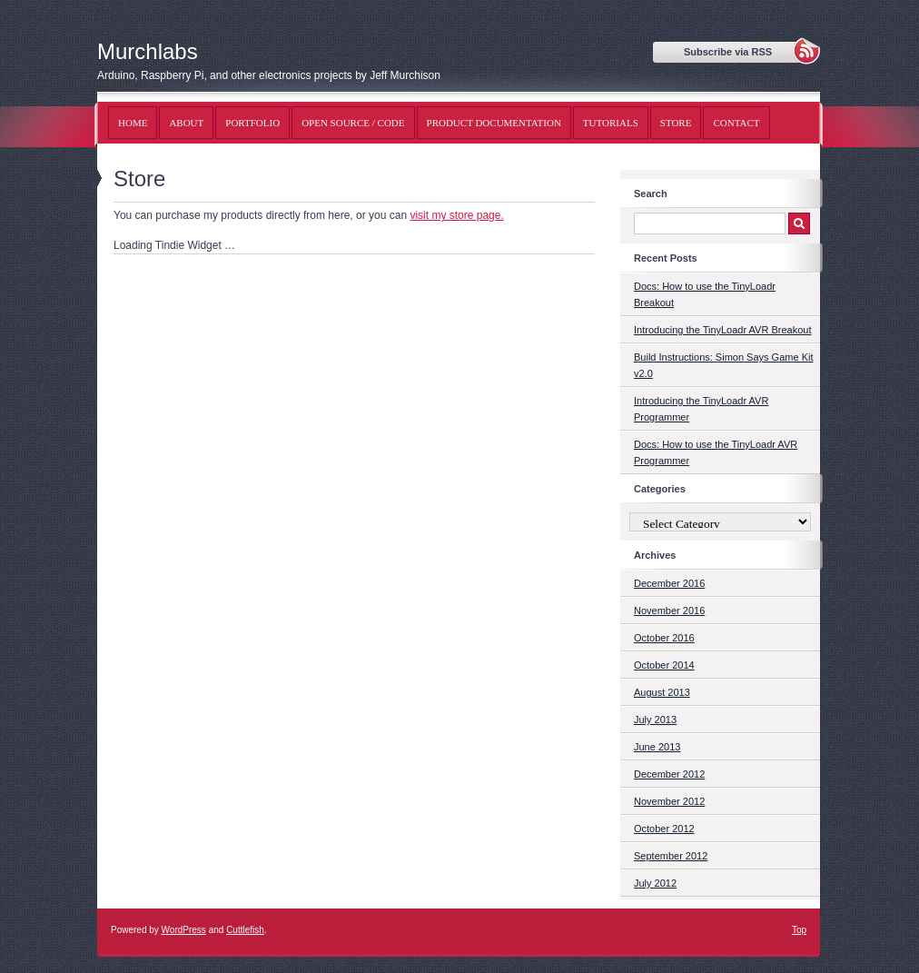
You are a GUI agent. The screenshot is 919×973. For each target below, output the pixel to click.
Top (799, 930)
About (186, 122)
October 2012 (664, 828)
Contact (736, 122)
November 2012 (669, 801)
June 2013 (657, 746)
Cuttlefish (245, 930)
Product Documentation (494, 122)
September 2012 (670, 855)
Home (132, 122)
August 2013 (662, 692)
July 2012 (655, 883)
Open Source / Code (352, 122)
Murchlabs (147, 51)
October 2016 (664, 637)
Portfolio (252, 122)
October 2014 (664, 665)
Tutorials (610, 122)
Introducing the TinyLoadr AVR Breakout (722, 329)
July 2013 (655, 719)
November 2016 (669, 610)
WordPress (184, 930)
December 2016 (669, 583)
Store (676, 122)
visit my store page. (456, 215)
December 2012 (669, 774)
